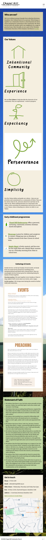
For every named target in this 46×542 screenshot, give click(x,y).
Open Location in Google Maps (13, 496)
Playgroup (12, 234)
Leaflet (41, 532)
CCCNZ (37, 29)
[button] (23, 515)
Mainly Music (13, 246)
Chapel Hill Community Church (14, 539)
